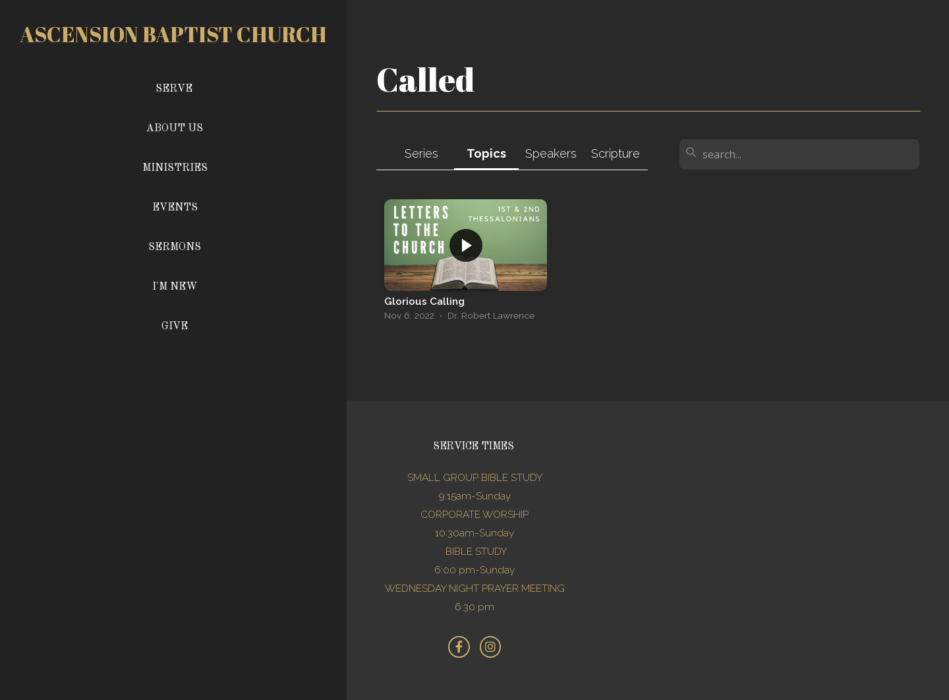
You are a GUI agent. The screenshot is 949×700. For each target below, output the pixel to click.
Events (175, 208)
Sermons (174, 247)
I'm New (175, 287)
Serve (174, 89)
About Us (174, 128)
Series (421, 153)
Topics (486, 153)
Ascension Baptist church (173, 34)
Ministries (175, 168)
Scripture (615, 153)
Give (174, 326)
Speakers (551, 153)
